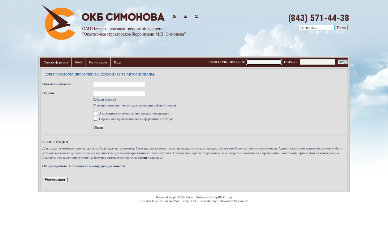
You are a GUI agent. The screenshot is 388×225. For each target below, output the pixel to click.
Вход (117, 62)
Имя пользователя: (56, 84)
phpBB (178, 197)
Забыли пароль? (104, 99)
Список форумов (56, 62)
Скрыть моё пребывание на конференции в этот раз (133, 119)
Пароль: (48, 93)
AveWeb (174, 201)
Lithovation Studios (230, 201)
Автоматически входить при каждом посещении (131, 113)
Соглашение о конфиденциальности (97, 166)
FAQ (78, 62)
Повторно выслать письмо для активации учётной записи (134, 105)
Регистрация (98, 62)
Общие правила (54, 166)
